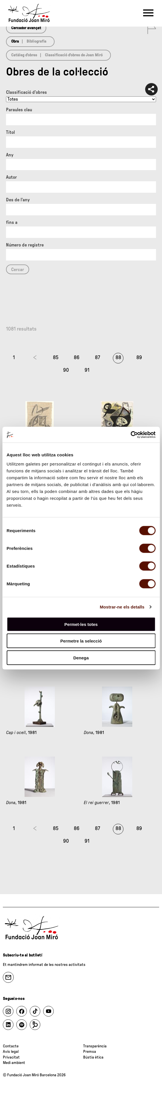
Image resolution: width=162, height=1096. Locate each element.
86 (76, 357)
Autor (11, 177)
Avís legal (11, 1052)
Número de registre (25, 245)
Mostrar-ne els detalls (122, 606)
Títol (10, 132)
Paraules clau (19, 110)
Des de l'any (18, 200)
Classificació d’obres (26, 92)
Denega (81, 657)
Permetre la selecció (81, 640)
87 (97, 357)
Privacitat (11, 1057)
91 (87, 370)
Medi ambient (14, 1063)
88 (118, 357)
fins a (11, 222)
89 (139, 357)
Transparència (95, 1046)
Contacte (11, 1046)
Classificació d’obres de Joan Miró (74, 55)
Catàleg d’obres (24, 55)
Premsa (89, 1052)
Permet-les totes (81, 624)
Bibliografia (36, 41)
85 (56, 357)
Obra (15, 41)
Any (9, 155)
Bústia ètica (93, 1057)
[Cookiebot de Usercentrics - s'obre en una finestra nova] (130, 434)
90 (66, 370)
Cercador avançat (26, 28)
